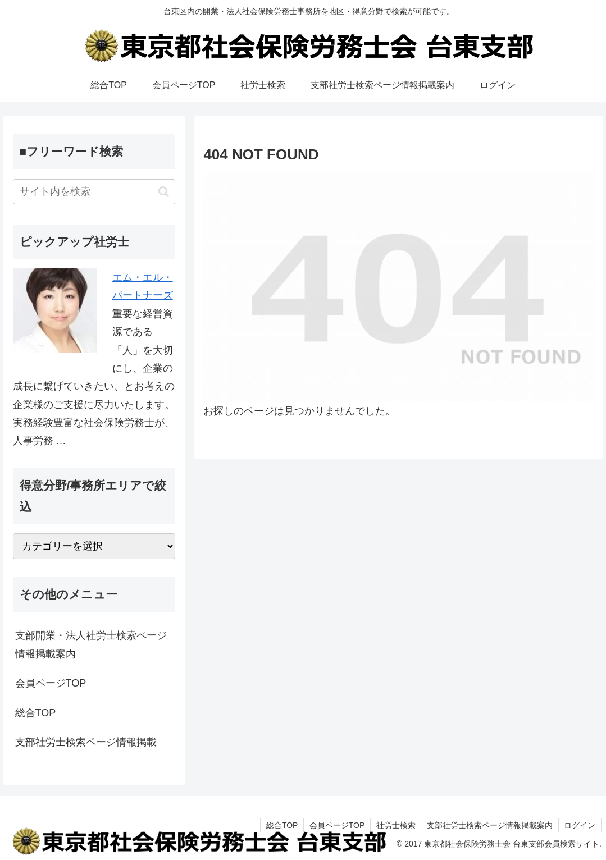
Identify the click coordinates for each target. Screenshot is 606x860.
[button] (164, 191)
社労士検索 (394, 825)
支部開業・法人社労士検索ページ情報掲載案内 (91, 644)
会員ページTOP (50, 683)
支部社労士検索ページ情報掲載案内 (489, 825)
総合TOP (35, 713)
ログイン (579, 825)
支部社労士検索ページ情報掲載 (86, 742)
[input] (94, 191)
